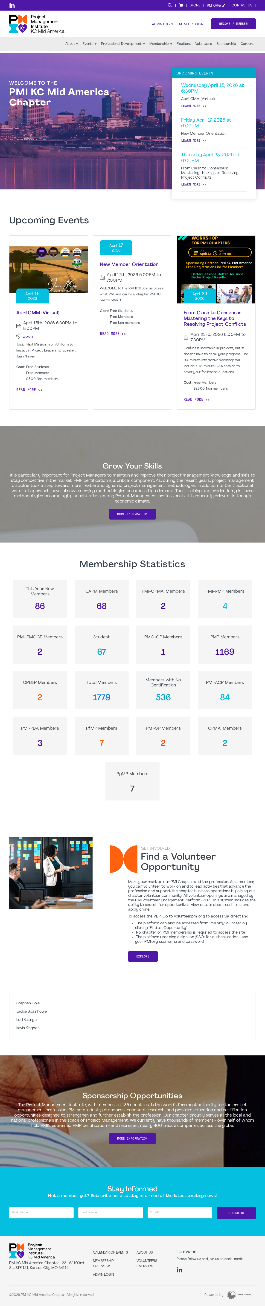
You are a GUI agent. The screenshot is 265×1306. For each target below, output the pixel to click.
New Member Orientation (129, 265)
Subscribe (236, 1212)
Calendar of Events (110, 1252)
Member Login (191, 25)
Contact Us (242, 5)
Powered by (214, 1294)
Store (195, 5)
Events (89, 46)
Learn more (191, 106)
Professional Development (123, 46)
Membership (160, 46)
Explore (143, 956)
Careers (247, 46)
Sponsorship (226, 46)
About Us (145, 1252)
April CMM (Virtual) (37, 313)
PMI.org (214, 6)
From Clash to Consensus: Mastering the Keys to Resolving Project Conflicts (215, 319)
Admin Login (161, 25)
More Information (132, 514)
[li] (12, 5)
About (71, 46)
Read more (26, 390)
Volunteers (203, 46)
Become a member (233, 25)
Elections (184, 46)
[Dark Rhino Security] (240, 1294)
